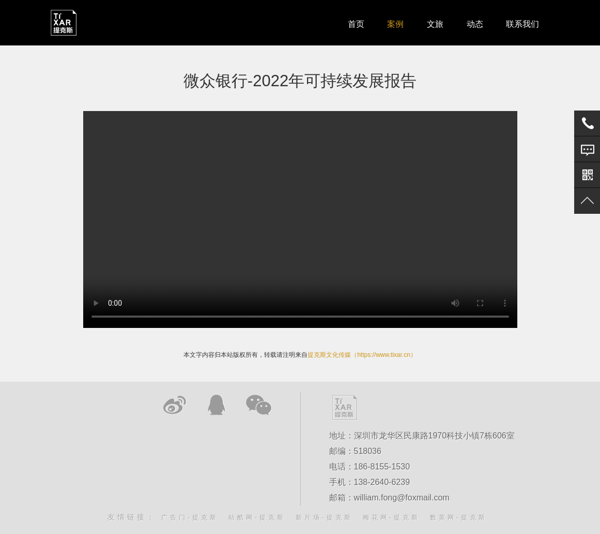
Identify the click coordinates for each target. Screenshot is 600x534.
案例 (393, 23)
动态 (474, 23)
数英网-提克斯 (458, 517)
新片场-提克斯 (324, 517)
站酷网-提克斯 (257, 517)
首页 (353, 23)
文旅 (433, 23)
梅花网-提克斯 (391, 517)
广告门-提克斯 (190, 517)
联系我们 (522, 23)
